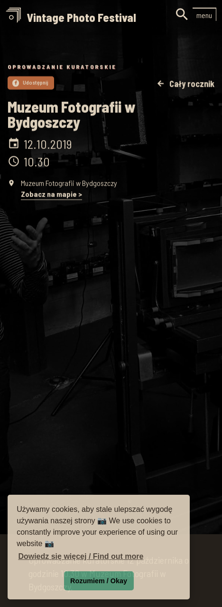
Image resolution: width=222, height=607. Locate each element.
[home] (71, 18)
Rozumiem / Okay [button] (98, 581)
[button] (204, 14)
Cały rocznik (185, 84)
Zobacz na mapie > (51, 194)
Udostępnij (30, 83)
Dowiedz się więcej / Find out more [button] (80, 556)
